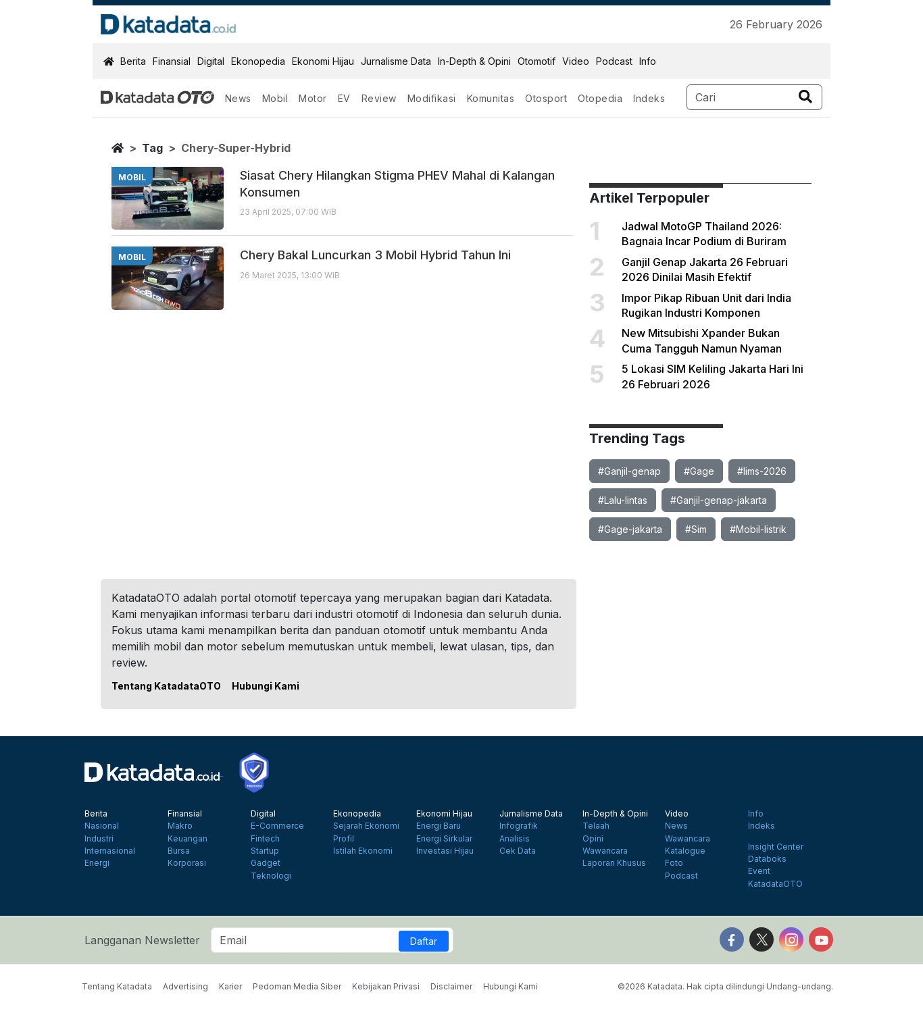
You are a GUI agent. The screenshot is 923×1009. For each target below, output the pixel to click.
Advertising (185, 986)
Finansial (172, 61)
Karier (230, 986)
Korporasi (187, 863)
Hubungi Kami (265, 686)
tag (152, 148)
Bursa (179, 851)
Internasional (109, 851)
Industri (99, 839)
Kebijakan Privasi (386, 986)
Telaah (595, 826)
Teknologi (271, 876)
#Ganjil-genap (629, 471)
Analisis (514, 839)
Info (647, 61)
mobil (132, 177)
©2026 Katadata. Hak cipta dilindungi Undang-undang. (725, 986)
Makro (180, 826)
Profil (343, 839)
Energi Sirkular (444, 839)
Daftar (423, 941)
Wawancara (605, 851)
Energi (96, 863)
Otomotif (536, 61)
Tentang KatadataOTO (166, 686)
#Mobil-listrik (758, 529)
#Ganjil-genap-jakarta (718, 500)
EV (344, 98)
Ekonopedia (258, 61)
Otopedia (600, 98)
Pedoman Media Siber (297, 986)
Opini (592, 839)
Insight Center (775, 847)
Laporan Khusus (614, 863)
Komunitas (491, 98)
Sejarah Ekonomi (366, 826)
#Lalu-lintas (622, 500)
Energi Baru (438, 826)
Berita (133, 61)
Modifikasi (431, 98)
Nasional (101, 826)
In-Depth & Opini (474, 61)
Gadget (265, 863)
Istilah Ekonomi (363, 851)
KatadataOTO (775, 884)
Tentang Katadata (117, 986)
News (238, 98)
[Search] (754, 97)
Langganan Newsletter (142, 940)
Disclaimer (451, 986)
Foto (674, 863)
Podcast (614, 61)
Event (759, 871)
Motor (313, 98)
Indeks (649, 98)
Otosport (546, 98)
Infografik (518, 826)
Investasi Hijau (445, 851)
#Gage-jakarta (630, 529)
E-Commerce (277, 826)
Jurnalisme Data (396, 61)
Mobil (275, 98)
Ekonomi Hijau (323, 61)
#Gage (699, 471)
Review (379, 98)
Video (575, 61)
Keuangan (187, 839)
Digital (210, 61)
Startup (265, 851)
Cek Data (517, 851)
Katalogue (685, 851)
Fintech (265, 839)
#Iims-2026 (762, 471)
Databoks (767, 859)
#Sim (696, 529)
